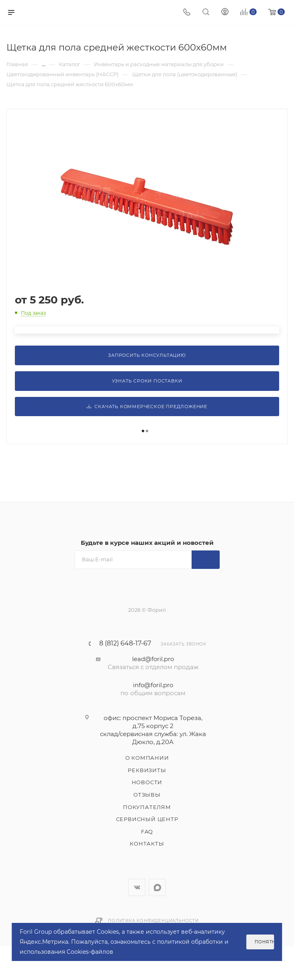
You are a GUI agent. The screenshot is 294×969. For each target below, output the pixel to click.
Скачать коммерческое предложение (147, 406)
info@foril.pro (153, 685)
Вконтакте (136, 887)
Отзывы (147, 794)
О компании (147, 758)
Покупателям (147, 807)
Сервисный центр (147, 819)
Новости (147, 782)
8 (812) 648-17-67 (125, 643)
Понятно (264, 942)
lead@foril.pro (153, 659)
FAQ (147, 831)
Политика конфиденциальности (153, 920)
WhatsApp (157, 887)
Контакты (147, 843)
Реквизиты (147, 770)
